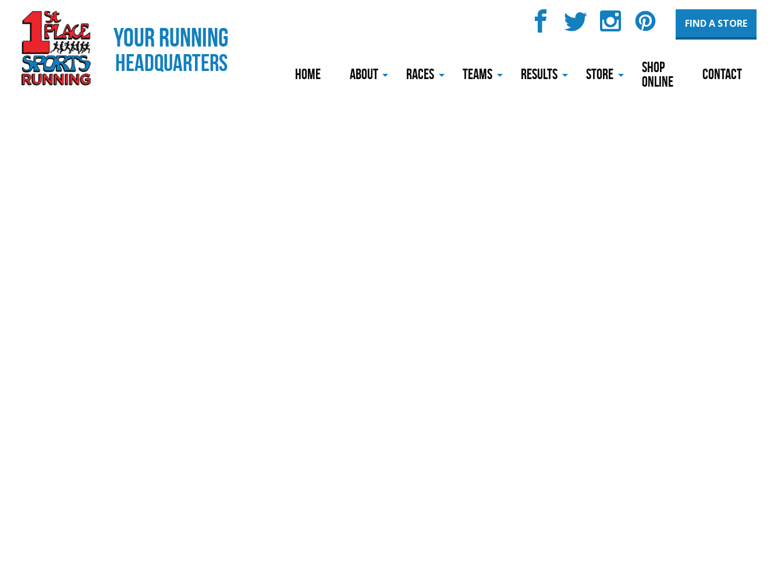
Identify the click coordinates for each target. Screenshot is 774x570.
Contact (722, 74)
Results (539, 74)
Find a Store (716, 23)
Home (308, 74)
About (364, 74)
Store (599, 74)
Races (420, 74)
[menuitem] (308, 75)
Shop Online (657, 74)
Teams (477, 74)
